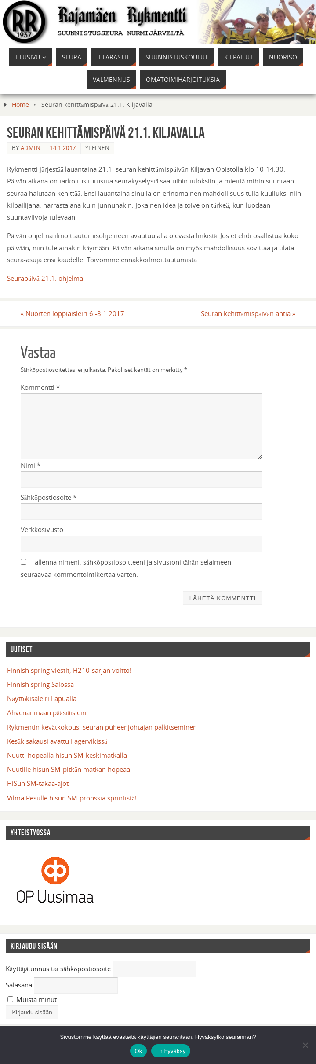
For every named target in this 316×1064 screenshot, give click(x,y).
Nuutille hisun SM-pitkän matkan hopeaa (68, 769)
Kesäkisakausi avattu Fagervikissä (57, 741)
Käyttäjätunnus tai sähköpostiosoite (58, 968)
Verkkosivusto (42, 529)
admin (31, 148)
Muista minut (32, 999)
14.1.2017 (63, 148)
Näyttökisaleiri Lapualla (41, 698)
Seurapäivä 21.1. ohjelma (45, 278)
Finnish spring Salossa (40, 684)
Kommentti (40, 387)
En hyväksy (171, 1051)
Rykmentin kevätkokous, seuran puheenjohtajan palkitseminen (102, 727)
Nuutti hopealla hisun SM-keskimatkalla (67, 755)
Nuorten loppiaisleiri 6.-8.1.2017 (73, 313)
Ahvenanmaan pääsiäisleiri (47, 712)
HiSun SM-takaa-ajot (38, 783)
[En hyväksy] (305, 1045)
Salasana (19, 984)
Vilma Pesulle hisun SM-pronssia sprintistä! (72, 797)
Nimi (30, 465)
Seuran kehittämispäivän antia (248, 313)
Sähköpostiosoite (48, 497)
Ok (138, 1051)
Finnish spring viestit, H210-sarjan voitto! (69, 670)
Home (20, 104)
